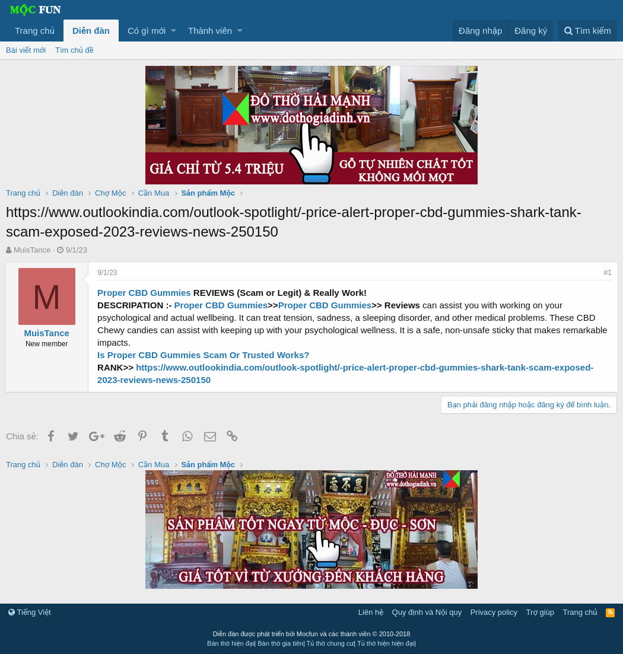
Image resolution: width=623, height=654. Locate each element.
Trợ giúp (540, 612)
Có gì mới (147, 30)
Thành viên (210, 30)
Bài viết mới (26, 50)
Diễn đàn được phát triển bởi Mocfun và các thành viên (312, 633)
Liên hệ (370, 612)
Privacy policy (494, 612)
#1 (607, 273)
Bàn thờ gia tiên (280, 643)
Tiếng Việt (29, 612)
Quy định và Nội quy (427, 612)
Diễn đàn (91, 30)
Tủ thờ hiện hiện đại (385, 643)
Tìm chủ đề (74, 50)
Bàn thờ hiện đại (230, 643)
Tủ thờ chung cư (330, 643)
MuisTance (32, 249)
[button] (173, 31)
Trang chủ (35, 30)
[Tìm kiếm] (587, 31)
